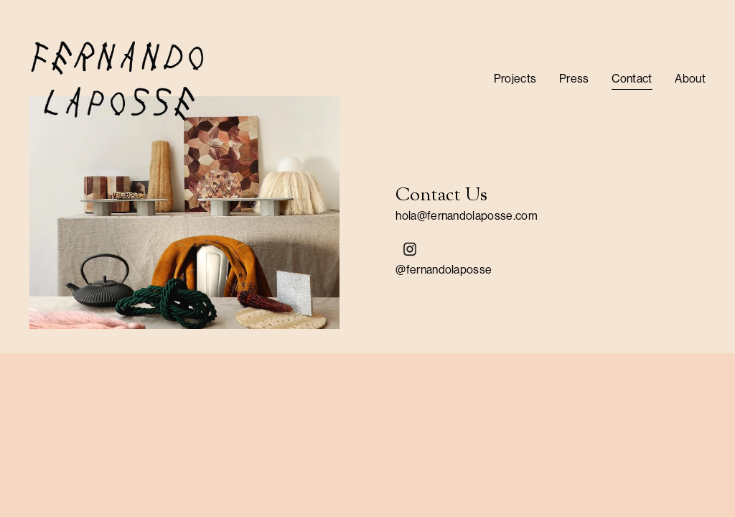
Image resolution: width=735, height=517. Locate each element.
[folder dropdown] (515, 78)
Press (574, 78)
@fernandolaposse (443, 269)
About (690, 78)
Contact (632, 78)
